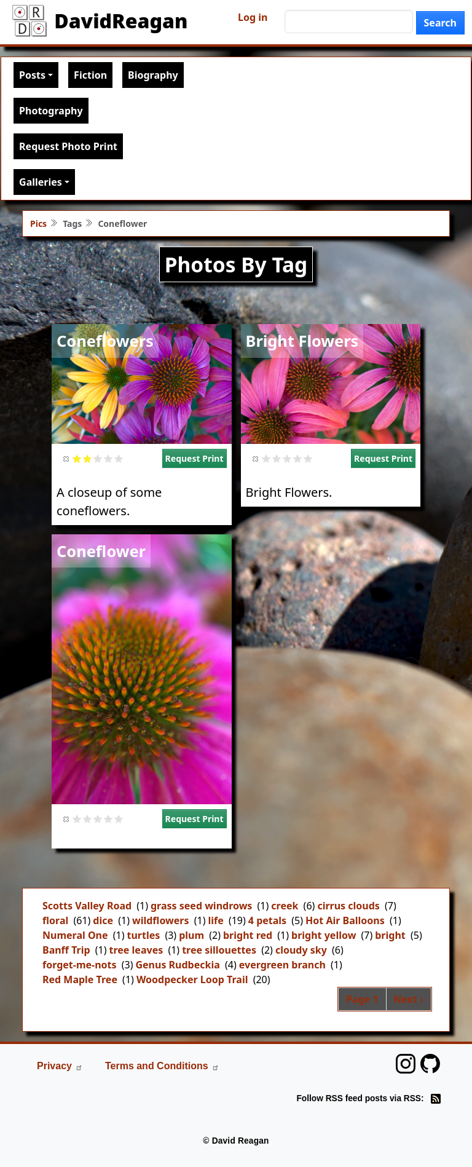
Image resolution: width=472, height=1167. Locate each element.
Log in (252, 17)
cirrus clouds (348, 905)
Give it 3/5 (98, 458)
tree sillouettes (219, 950)
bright (390, 935)
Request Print (194, 458)
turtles (143, 935)
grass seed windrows (201, 905)
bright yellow (323, 935)
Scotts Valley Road (87, 905)
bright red (247, 935)
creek (284, 905)
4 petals (267, 920)
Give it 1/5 (77, 458)
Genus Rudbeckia (177, 964)
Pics (38, 223)
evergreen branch (282, 964)
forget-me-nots (79, 964)
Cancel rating (66, 458)
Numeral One (75, 935)
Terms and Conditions (162, 1066)
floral (55, 920)
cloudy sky (301, 950)
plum (191, 935)
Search (440, 23)
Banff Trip (66, 950)
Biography (153, 75)
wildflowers (160, 920)
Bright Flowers (302, 340)
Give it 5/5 (119, 458)
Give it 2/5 (87, 458)
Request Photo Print (68, 146)
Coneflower (101, 550)
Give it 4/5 (108, 458)
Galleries (40, 182)
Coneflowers (105, 340)
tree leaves (136, 950)
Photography (50, 110)
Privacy (60, 1066)
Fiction (90, 75)
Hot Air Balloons (345, 920)
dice (103, 920)
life (215, 920)
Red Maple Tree (79, 979)
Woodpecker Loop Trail (192, 979)
